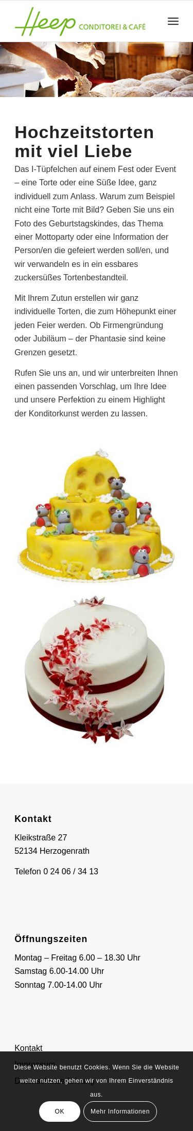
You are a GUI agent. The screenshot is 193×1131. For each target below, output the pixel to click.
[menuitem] (173, 21)
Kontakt (28, 1048)
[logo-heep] (80, 21)
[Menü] (173, 21)
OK (60, 1111)
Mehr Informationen (120, 1111)
